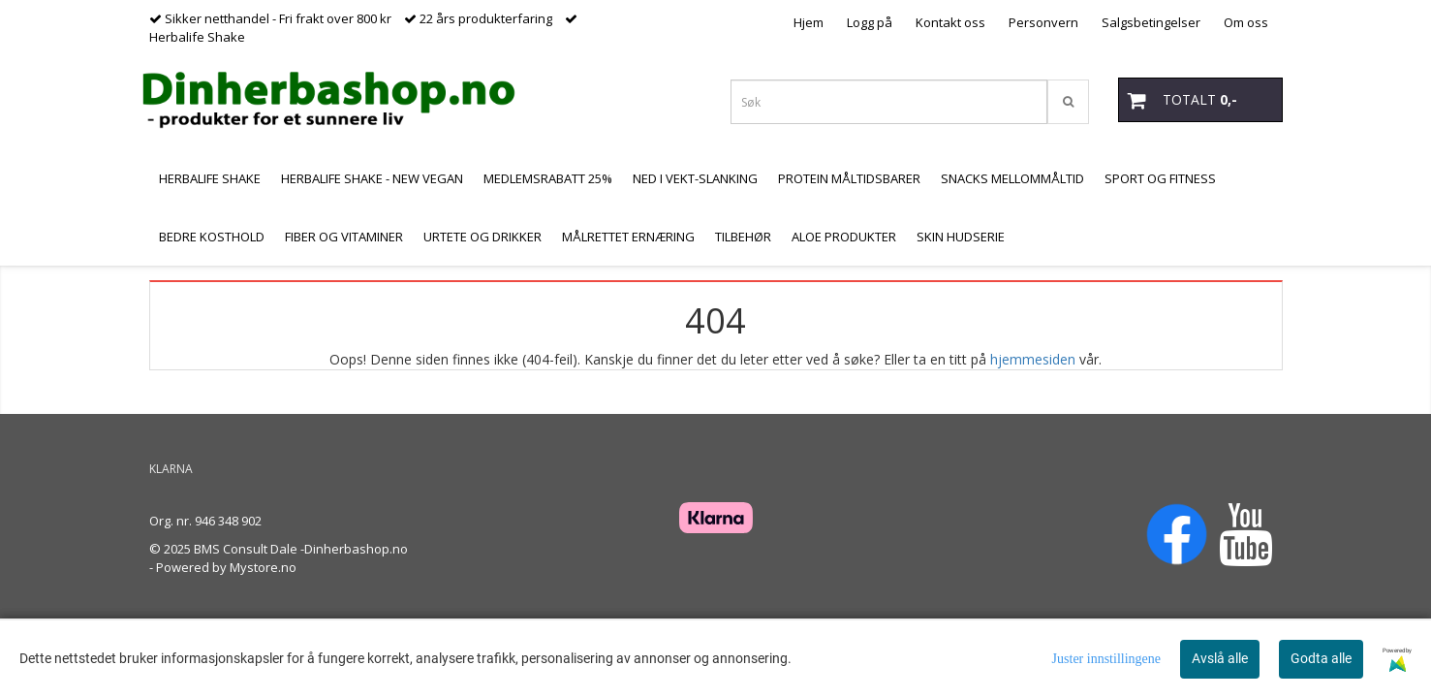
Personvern (1043, 22)
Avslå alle (1220, 658)
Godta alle (1321, 658)
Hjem (808, 22)
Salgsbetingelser (1151, 22)
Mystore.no (263, 567)
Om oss (1246, 22)
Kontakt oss (950, 22)
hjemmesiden (1032, 359)
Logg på (869, 22)
